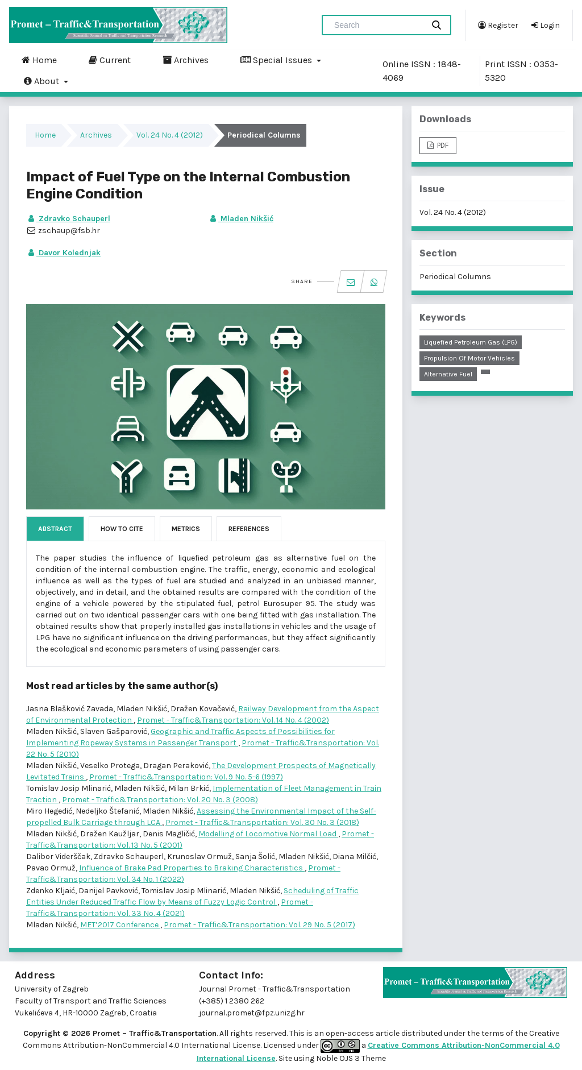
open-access (351, 1033)
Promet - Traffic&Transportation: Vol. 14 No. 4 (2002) (233, 720)
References (248, 529)
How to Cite (122, 529)
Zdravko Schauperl (68, 218)
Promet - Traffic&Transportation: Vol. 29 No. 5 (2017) (259, 925)
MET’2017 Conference (120, 925)
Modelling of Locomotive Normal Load (268, 834)
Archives (186, 60)
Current (110, 60)
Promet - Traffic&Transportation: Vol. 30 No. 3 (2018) (262, 822)
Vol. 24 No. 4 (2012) (169, 135)
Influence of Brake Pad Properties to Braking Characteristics (192, 868)
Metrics (186, 529)
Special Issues (277, 60)
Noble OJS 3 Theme (350, 1058)
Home (39, 60)
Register (498, 25)
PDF (441, 145)
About (42, 81)
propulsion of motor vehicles (469, 358)
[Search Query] (377, 25)
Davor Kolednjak (63, 253)
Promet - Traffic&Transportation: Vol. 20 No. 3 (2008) (160, 799)
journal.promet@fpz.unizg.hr (252, 1013)
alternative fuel (448, 374)
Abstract (55, 529)
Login (545, 25)
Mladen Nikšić (240, 218)
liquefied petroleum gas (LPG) (470, 342)
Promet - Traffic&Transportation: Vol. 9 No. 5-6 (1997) (186, 777)
